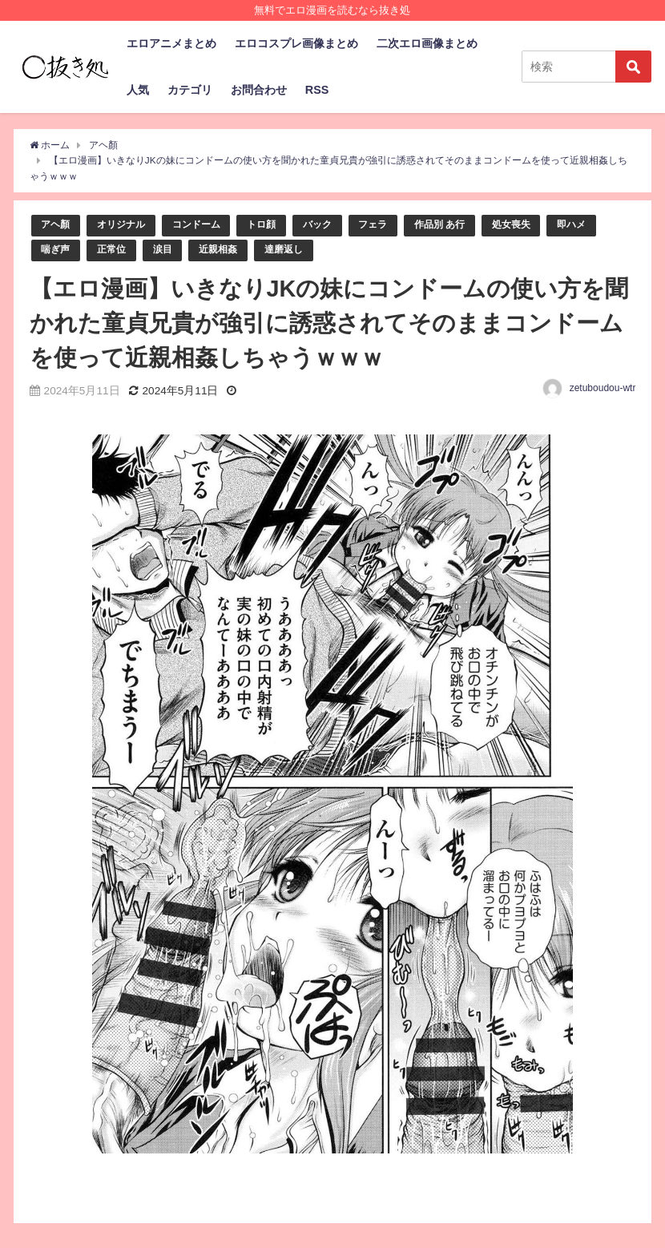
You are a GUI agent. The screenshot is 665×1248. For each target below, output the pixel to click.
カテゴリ (189, 89)
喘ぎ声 (56, 250)
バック (331, 225)
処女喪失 (534, 225)
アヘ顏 (56, 225)
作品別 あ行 (459, 225)
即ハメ (597, 225)
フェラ (389, 225)
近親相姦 (226, 250)
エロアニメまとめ (171, 43)
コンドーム (205, 225)
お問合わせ (259, 89)
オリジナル (125, 225)
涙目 (168, 250)
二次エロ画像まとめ (427, 43)
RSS (317, 89)
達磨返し (295, 250)
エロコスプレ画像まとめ (296, 43)
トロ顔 (272, 225)
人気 (138, 89)
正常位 (115, 250)
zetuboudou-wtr (603, 389)
